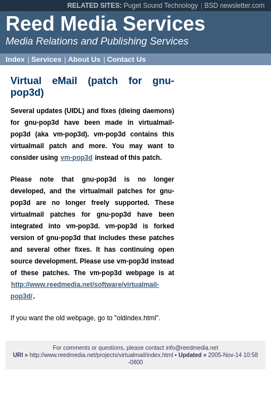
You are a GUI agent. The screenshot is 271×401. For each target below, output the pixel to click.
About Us (84, 59)
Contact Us (126, 59)
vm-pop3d (77, 158)
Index (15, 59)
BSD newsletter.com (234, 5)
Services (46, 59)
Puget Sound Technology (161, 5)
